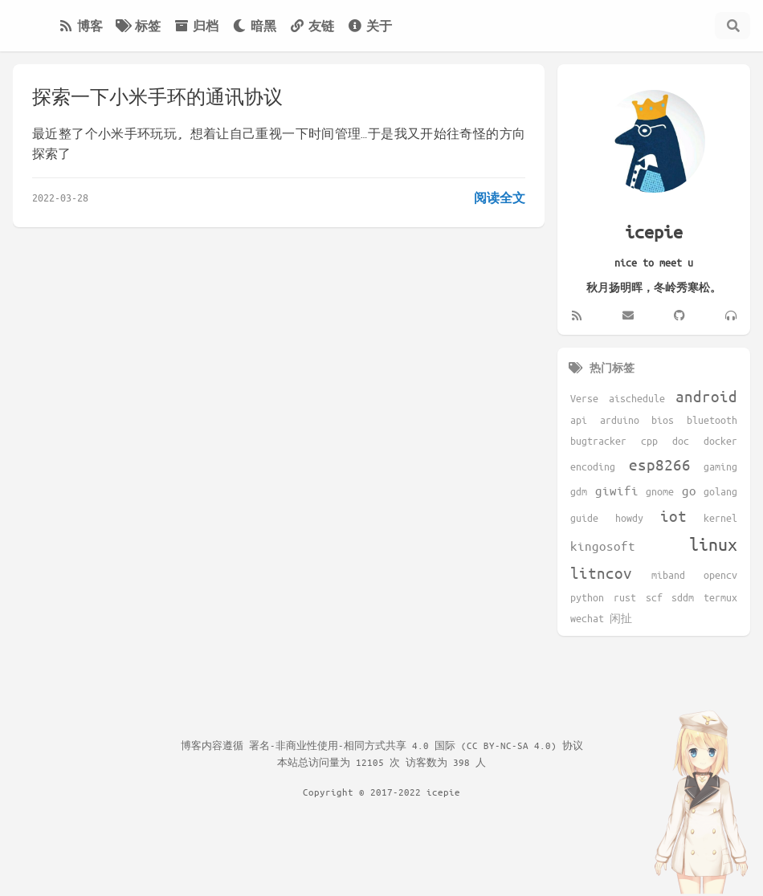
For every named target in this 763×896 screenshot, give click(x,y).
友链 (311, 25)
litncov (601, 573)
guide (584, 517)
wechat (587, 618)
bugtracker (598, 440)
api (578, 419)
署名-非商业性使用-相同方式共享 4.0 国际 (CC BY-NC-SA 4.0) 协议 (416, 745)
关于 (369, 25)
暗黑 (253, 25)
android (706, 396)
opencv (720, 574)
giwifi (617, 490)
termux (720, 597)
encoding (592, 466)
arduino (619, 419)
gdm (578, 491)
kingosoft (602, 545)
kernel (720, 517)
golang (720, 491)
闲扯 (621, 618)
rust (625, 597)
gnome (660, 491)
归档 (195, 25)
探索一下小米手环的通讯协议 (157, 97)
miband (668, 574)
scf (654, 597)
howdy (629, 517)
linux (713, 544)
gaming (720, 466)
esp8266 (660, 464)
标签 (138, 25)
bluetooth (712, 419)
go (689, 490)
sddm (682, 597)
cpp (649, 440)
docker (720, 440)
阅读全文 (499, 197)
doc (680, 440)
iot (673, 516)
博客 (80, 25)
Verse (584, 398)
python (587, 597)
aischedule (637, 398)
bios (662, 419)
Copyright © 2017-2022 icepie (381, 791)
